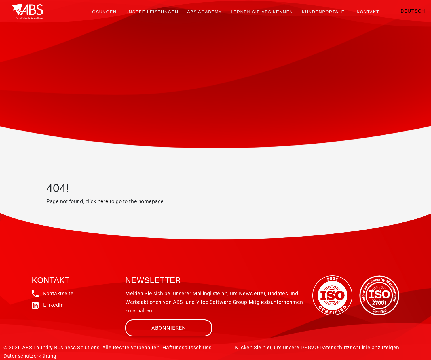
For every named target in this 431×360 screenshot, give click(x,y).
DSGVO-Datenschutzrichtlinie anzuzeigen (350, 347)
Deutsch (413, 11)
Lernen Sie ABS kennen (262, 11)
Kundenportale (323, 11)
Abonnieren (168, 328)
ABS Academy (204, 11)
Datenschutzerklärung (29, 356)
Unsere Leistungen (151, 11)
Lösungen (103, 11)
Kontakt (368, 11)
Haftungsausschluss (187, 347)
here (103, 201)
